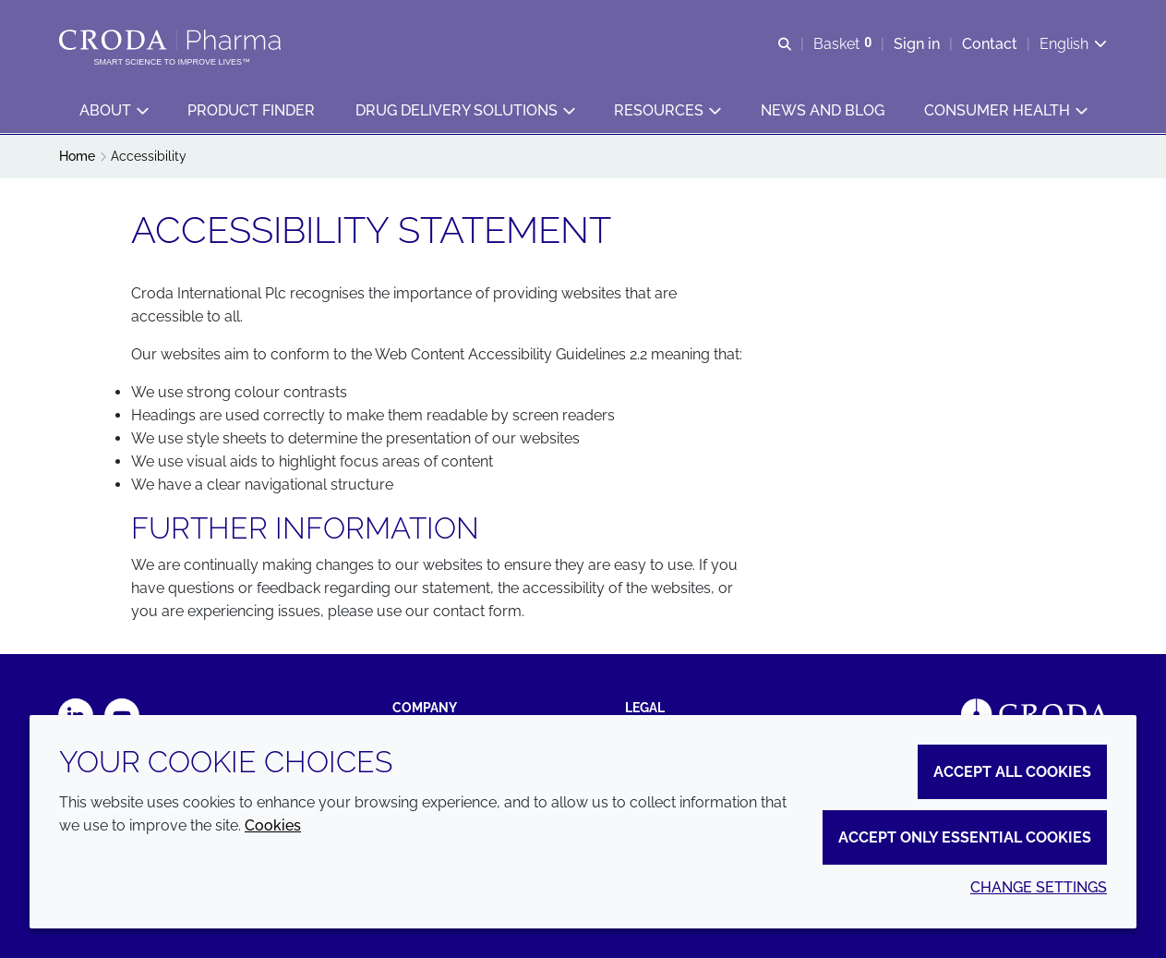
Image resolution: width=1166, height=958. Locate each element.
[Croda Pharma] (172, 39)
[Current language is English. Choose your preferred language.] (1073, 43)
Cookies (273, 825)
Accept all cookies (1012, 772)
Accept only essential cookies (964, 837)
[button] (113, 111)
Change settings (1038, 887)
